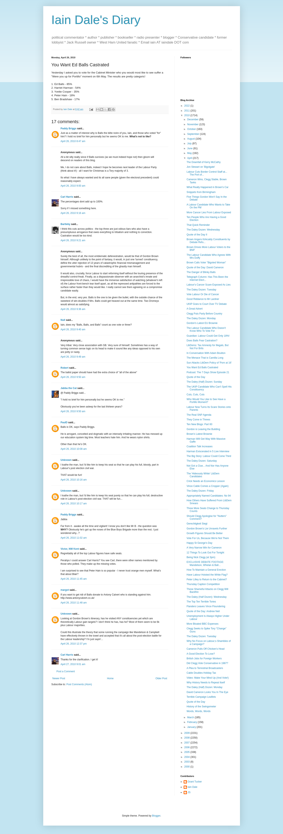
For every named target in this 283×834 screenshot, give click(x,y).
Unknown (66, 460)
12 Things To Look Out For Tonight (205, 552)
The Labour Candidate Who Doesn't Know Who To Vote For (206, 329)
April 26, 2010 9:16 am (73, 213)
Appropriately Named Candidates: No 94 (208, 495)
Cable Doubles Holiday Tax (201, 672)
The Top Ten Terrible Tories (201, 601)
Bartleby (65, 224)
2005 (187, 752)
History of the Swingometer (201, 706)
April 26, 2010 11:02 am (74, 537)
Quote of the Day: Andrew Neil (202, 611)
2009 (187, 733)
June (190, 148)
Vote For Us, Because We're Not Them (207, 538)
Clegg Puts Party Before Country (204, 313)
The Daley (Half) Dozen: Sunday (204, 381)
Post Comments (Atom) (79, 684)
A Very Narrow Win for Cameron (204, 547)
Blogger (156, 815)
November (193, 124)
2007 (187, 742)
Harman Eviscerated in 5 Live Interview (207, 451)
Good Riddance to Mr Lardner (202, 299)
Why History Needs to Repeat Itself (205, 682)
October (192, 129)
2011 (187, 110)
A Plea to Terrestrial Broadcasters (204, 668)
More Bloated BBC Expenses (202, 623)
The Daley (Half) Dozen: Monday (204, 687)
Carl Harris (67, 196)
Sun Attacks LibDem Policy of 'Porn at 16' (209, 362)
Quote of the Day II (196, 234)
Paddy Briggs (68, 128)
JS (189, 792)
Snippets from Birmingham (200, 192)
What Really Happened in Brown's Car (207, 187)
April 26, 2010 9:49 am (73, 356)
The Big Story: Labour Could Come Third (208, 456)
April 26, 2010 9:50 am (73, 377)
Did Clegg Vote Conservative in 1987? (207, 663)
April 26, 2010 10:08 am (74, 448)
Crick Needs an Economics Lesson (205, 481)
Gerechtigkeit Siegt (196, 523)
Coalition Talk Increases (199, 446)
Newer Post (58, 678)
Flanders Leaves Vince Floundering (205, 606)
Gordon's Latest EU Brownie (201, 323)
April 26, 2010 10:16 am (74, 479)
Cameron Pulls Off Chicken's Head (205, 648)
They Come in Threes (198, 419)
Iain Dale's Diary (96, 20)
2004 (187, 757)
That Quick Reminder (198, 225)
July (189, 143)
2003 (187, 761)
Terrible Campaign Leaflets (201, 696)
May (189, 153)
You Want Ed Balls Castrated (202, 367)
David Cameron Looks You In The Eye (207, 692)
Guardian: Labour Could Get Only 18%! (207, 335)
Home (110, 678)
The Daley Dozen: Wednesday (203, 229)
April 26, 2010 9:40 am (73, 329)
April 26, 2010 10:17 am (74, 503)
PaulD (64, 422)
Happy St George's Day (199, 542)
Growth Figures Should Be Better (204, 533)
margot (65, 590)
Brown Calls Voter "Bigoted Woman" (206, 262)
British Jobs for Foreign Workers (204, 658)
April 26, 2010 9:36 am (73, 309)
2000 (187, 766)
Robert (65, 367)
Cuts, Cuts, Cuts (195, 394)
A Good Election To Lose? (200, 653)
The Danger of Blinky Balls (200, 272)
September (193, 134)
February (192, 722)
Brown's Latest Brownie (199, 433)
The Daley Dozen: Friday (200, 490)
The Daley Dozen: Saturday (201, 460)
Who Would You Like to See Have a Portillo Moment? (205, 401)
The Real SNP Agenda (198, 414)
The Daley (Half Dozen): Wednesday (206, 596)
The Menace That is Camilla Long (204, 357)
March (191, 717)
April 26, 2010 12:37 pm (74, 643)
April (190, 158)
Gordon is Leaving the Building (203, 429)
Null (63, 320)
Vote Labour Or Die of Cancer (202, 294)
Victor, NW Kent (70, 548)
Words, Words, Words (198, 711)
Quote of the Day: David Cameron (205, 267)
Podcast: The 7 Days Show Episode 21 (207, 372)
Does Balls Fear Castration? (201, 340)
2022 (187, 105)
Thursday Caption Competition (203, 584)
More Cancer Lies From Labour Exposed (208, 212)
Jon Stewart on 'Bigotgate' (200, 166)
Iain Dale (192, 787)
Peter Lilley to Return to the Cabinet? (206, 579)
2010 (187, 115)
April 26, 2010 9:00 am (73, 185)
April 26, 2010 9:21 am (73, 240)
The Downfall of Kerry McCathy (203, 162)
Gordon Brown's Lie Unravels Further (206, 528)
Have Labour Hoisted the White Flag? (206, 574)
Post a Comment (66, 671)
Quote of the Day (195, 377)
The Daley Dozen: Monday (201, 318)
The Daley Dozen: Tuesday (201, 289)
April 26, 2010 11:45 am (74, 578)
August (191, 138)
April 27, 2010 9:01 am (73, 664)
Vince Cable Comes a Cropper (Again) (207, 486)
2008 (187, 737)
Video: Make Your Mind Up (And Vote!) (207, 677)
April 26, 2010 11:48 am (74, 602)
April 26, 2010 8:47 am (73, 141)
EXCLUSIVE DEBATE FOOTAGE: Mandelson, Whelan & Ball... (205, 563)
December (193, 119)
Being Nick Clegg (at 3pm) (200, 557)
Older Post (161, 678)
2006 (187, 747)
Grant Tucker (195, 781)
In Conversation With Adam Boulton (205, 353)
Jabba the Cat (69, 388)
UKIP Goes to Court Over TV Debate (206, 304)
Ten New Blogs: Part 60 (199, 424)
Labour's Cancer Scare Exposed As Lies (208, 284)
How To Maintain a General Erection (206, 569)
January (192, 727)
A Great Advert (194, 308)
